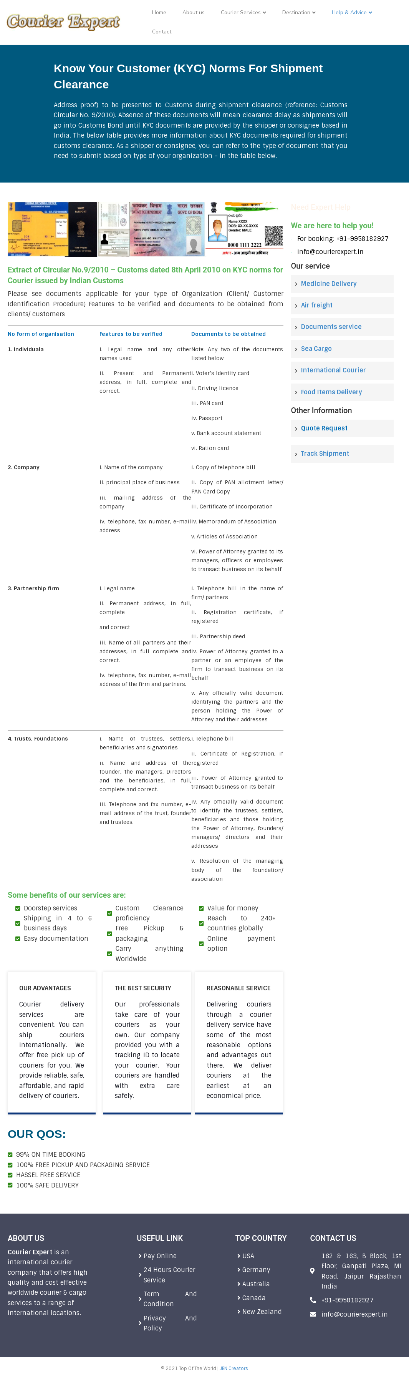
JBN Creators (234, 1368)
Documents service (331, 327)
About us (193, 12)
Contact (161, 31)
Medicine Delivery (329, 284)
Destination (296, 12)
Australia (257, 1284)
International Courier (333, 370)
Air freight (317, 305)
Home (159, 12)
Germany (257, 1270)
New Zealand (262, 1312)
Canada (254, 1298)
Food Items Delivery (331, 392)
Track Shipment (325, 454)
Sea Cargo (316, 349)
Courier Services (241, 12)
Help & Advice (349, 12)
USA (248, 1256)
